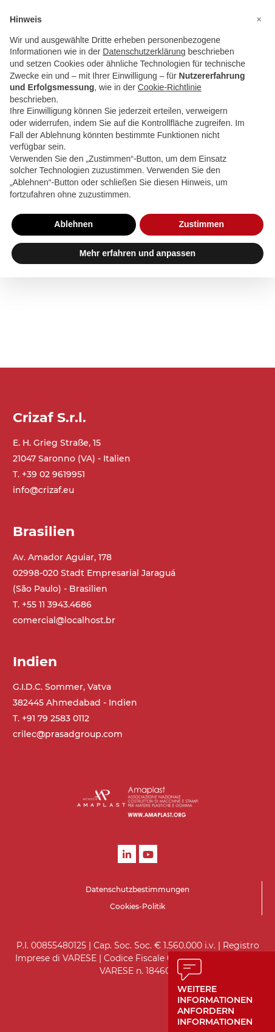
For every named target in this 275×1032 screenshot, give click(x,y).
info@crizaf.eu (43, 490)
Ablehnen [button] (73, 224)
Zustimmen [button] (201, 224)
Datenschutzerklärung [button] (144, 51)
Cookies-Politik (137, 906)
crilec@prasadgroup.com (68, 734)
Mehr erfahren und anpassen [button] (137, 253)
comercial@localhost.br (64, 620)
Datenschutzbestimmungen (137, 889)
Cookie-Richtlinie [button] (170, 87)
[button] (259, 19)
